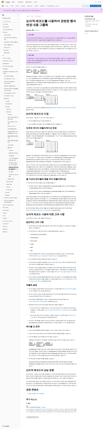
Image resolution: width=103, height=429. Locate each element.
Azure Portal (86, 6)
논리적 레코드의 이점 (90, 19)
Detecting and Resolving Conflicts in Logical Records (39, 210)
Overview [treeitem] (10, 114)
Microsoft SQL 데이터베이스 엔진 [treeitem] (10, 38)
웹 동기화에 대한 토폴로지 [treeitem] (13, 141)
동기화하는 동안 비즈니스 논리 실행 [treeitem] (13, 163)
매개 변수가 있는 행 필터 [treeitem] (13, 175)
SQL (32, 16)
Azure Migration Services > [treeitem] (10, 93)
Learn (27, 16)
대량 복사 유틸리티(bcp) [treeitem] (9, 86)
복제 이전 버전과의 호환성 (69, 289)
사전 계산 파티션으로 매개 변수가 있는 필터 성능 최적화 (59, 310)
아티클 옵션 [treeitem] (11, 155)
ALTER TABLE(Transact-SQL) (53, 256)
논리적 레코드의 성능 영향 (91, 24)
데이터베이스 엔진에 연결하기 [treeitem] (11, 42)
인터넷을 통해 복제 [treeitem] (12, 129)
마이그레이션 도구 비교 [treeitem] (9, 78)
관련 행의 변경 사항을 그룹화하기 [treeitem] (13, 168)
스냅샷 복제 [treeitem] (10, 145)
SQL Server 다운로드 (95, 6)
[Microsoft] (3, 2)
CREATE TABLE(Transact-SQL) (36, 256)
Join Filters (38, 60)
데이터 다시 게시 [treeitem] (11, 126)
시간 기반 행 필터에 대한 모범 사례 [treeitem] (13, 159)
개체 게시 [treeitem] (8, 109)
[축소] (18, 15)
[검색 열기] (96, 2)
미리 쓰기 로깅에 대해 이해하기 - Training (36, 407)
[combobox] (10, 18)
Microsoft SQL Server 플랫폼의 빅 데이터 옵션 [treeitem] (11, 89)
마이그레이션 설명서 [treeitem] (9, 76)
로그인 (99, 2)
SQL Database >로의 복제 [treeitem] (12, 122)
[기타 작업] (75, 16)
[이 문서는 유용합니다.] (85, 33)
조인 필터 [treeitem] (11, 172)
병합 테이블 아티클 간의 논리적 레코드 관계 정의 (63, 107)
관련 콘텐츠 (88, 26)
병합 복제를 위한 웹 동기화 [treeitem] (13, 137)
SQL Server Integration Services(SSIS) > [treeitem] (9, 82)
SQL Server (38, 16)
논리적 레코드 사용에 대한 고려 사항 (92, 21)
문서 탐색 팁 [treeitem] (6, 27)
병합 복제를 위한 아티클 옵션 (36, 393)
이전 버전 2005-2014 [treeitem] (8, 29)
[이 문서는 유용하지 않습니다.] (87, 33)
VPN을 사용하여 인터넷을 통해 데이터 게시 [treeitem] (13, 132)
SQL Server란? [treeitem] (7, 35)
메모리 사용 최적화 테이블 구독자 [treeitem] (13, 118)
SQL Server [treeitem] (5, 24)
